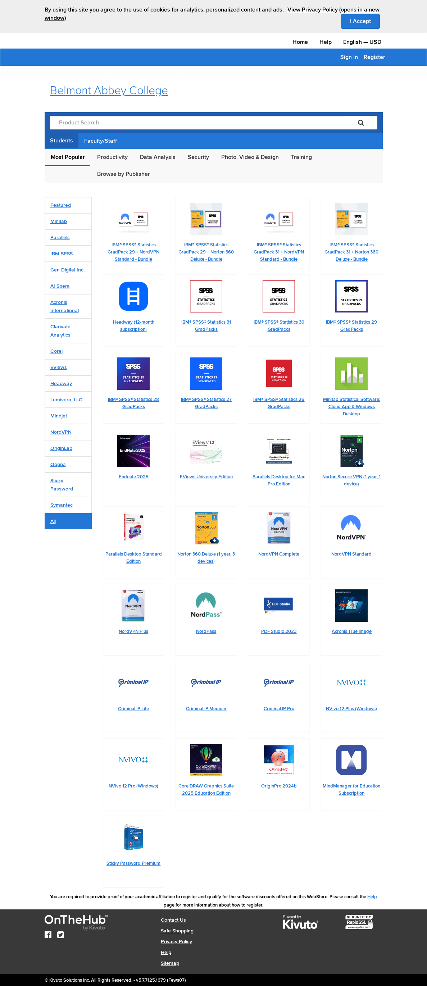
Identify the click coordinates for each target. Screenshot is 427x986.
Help (325, 42)
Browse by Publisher (123, 174)
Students (61, 140)
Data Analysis (158, 157)
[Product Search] (197, 122)
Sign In (349, 57)
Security (198, 157)
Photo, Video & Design (250, 157)
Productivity (112, 157)
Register (374, 57)
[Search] (361, 123)
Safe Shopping (177, 931)
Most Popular (68, 157)
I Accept (365, 21)
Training (301, 157)
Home (300, 42)
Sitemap (170, 963)
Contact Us (173, 920)
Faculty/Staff (100, 141)
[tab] (68, 205)
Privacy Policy (176, 942)
